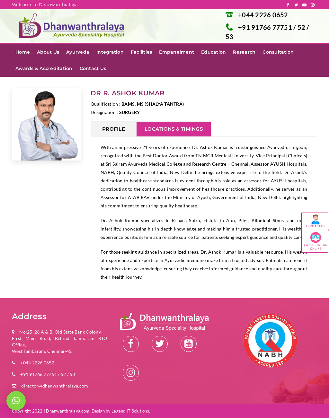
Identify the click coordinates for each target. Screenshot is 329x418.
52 (302, 27)
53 (230, 36)
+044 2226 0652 (263, 15)
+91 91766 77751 (265, 27)
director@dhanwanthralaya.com (54, 385)
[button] (16, 400)
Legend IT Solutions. (130, 411)
